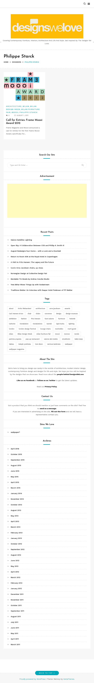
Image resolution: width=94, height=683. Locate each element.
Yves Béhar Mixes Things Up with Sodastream (30, 285)
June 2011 (15, 628)
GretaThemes (68, 679)
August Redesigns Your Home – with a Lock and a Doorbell (36, 251)
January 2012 (16, 588)
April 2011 (15, 639)
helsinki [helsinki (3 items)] (72, 319)
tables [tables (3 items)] (11, 344)
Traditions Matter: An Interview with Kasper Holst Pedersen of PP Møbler (41, 290)
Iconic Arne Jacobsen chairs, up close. (27, 268)
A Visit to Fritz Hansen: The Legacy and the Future (32, 262)
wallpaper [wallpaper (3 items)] (68, 344)
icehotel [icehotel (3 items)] (12, 324)
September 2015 (17, 460)
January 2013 (16, 538)
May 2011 (14, 633)
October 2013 (16, 505)
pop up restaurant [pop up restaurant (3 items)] (33, 339)
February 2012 (16, 583)
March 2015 (15, 488)
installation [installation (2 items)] (24, 324)
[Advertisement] (47, 201)
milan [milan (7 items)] (11, 334)
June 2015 (15, 471)
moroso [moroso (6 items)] (67, 334)
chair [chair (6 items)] (29, 313)
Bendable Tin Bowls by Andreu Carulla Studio (30, 279)
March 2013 (15, 527)
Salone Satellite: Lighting (21, 240)
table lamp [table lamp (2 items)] (79, 339)
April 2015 (15, 482)
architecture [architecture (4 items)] (40, 308)
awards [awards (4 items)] (67, 308)
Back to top (47, 673)
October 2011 (16, 605)
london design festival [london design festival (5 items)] (27, 329)
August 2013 (16, 510)
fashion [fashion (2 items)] (24, 319)
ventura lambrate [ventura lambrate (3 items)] (53, 344)
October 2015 (16, 454)
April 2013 (15, 521)
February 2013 (16, 533)
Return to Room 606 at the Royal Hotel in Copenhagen (34, 257)
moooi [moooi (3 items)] (57, 334)
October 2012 (16, 544)
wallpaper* (15, 432)
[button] (85, 3)
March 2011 (15, 644)
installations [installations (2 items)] (37, 324)
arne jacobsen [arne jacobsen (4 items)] (55, 308)
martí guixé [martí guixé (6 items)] (72, 329)
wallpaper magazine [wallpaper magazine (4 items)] (16, 349)
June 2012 (15, 560)
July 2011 (14, 622)
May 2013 (14, 516)
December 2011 (17, 594)
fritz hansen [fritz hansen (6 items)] (35, 319)
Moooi (15, 112)
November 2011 (17, 600)
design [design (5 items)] (58, 313)
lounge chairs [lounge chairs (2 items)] (45, 329)
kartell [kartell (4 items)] (49, 324)
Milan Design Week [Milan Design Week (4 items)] (25, 334)
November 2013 (17, 499)
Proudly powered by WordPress (32, 679)
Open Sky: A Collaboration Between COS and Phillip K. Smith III (37, 245)
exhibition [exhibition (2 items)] (13, 319)
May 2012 (14, 566)
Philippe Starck (28, 112)
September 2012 (17, 549)
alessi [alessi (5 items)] (11, 308)
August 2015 (16, 465)
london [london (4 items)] (11, 329)
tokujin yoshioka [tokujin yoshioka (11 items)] (24, 344)
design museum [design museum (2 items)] (72, 313)
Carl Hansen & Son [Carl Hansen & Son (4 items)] (16, 313)
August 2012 (16, 555)
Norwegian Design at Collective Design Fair (29, 273)
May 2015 (14, 477)
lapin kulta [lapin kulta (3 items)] (60, 324)
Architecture (14, 106)
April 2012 (15, 572)
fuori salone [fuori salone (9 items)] (49, 319)
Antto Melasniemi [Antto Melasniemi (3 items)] (24, 308)
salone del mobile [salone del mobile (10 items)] (51, 339)
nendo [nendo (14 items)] (76, 334)
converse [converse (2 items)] (48, 313)
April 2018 (15, 449)
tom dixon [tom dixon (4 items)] (39, 344)
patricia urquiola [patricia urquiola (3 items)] (15, 339)
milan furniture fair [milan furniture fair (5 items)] (43, 334)
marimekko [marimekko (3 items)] (59, 329)
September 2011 (17, 611)
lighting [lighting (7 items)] (71, 324)
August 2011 (16, 616)
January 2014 (16, 493)
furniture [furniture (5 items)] (61, 319)
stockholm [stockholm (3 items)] (66, 339)
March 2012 (15, 577)
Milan (26, 106)
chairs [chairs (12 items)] (38, 313)
